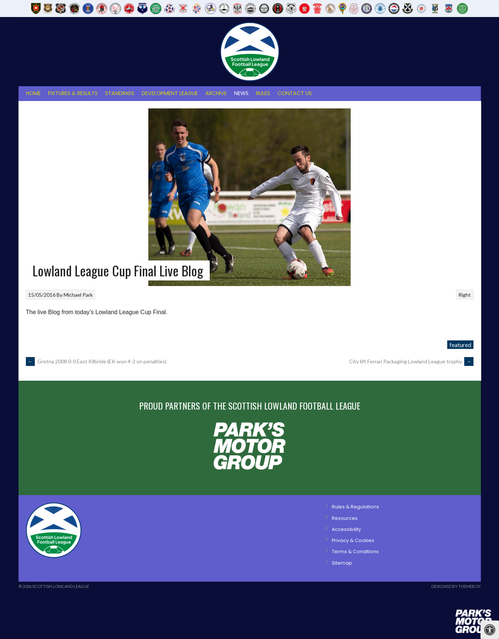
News (241, 93)
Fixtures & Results (73, 93)
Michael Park (78, 295)
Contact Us (294, 93)
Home (33, 93)
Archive (216, 93)
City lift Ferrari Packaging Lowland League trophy (411, 361)
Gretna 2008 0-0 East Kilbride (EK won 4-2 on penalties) (97, 361)
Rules (263, 93)
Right (464, 295)
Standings (119, 93)
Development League (170, 93)
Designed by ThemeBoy (456, 586)
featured (460, 344)
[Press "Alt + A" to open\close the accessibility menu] (490, 629)
